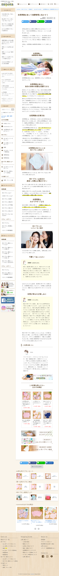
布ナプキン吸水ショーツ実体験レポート (7, 273)
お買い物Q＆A (26, 556)
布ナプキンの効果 (6, 199)
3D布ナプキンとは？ (7, 196)
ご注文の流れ (26, 541)
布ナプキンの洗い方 (7, 211)
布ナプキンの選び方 (7, 202)
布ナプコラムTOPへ (37, 466)
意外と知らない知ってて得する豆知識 (8, 93)
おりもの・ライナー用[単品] (8, 151)
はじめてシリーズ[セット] (8, 139)
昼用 (8, 116)
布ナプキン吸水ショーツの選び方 (7, 248)
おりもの (3, 116)
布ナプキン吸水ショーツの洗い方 (7, 257)
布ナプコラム (5, 223)
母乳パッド (5, 565)
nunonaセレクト (8, 126)
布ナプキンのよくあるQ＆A (7, 214)
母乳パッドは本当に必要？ (7, 47)
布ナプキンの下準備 (7, 205)
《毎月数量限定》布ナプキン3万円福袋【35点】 (51, 521)
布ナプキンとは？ (6, 193)
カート (56, 4)
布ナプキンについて (33, 4)
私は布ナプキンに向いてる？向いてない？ (7, 19)
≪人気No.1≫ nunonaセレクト (22, 521)
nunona (32, 574)
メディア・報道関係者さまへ (48, 548)
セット (3, 117)
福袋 (5, 147)
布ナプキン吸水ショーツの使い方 (7, 252)
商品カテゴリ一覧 (5, 539)
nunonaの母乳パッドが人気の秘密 (7, 62)
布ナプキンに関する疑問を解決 (8, 81)
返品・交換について (28, 548)
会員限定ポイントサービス (29, 550)
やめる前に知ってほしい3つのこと (7, 14)
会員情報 (50, 4)
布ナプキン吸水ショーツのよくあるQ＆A (7, 261)
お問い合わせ (44, 546)
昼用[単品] (6, 155)
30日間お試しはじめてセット (8, 130)
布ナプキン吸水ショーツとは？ (7, 243)
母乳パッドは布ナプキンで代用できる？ (7, 57)
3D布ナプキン (7, 123)
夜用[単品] (6, 158)
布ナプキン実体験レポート (7, 226)
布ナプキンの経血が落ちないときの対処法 (7, 24)
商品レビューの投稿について (30, 552)
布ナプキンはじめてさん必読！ (8, 74)
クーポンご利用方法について (30, 554)
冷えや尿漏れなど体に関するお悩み (8, 87)
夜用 (11, 116)
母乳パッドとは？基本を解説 (7, 52)
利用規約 (43, 539)
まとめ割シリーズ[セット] (8, 143)
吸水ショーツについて (22, 4)
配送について (26, 544)
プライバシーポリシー (46, 541)
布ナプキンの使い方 (7, 208)
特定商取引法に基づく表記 (47, 544)
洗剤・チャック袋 (8, 180)
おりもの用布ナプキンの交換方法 (7, 29)
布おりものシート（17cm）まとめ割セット (36, 522)
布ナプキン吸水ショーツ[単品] (8, 171)
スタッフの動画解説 (7, 230)
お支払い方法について (28, 546)
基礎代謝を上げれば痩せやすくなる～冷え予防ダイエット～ (7, 42)
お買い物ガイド (43, 4)
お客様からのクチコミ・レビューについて (8, 100)
